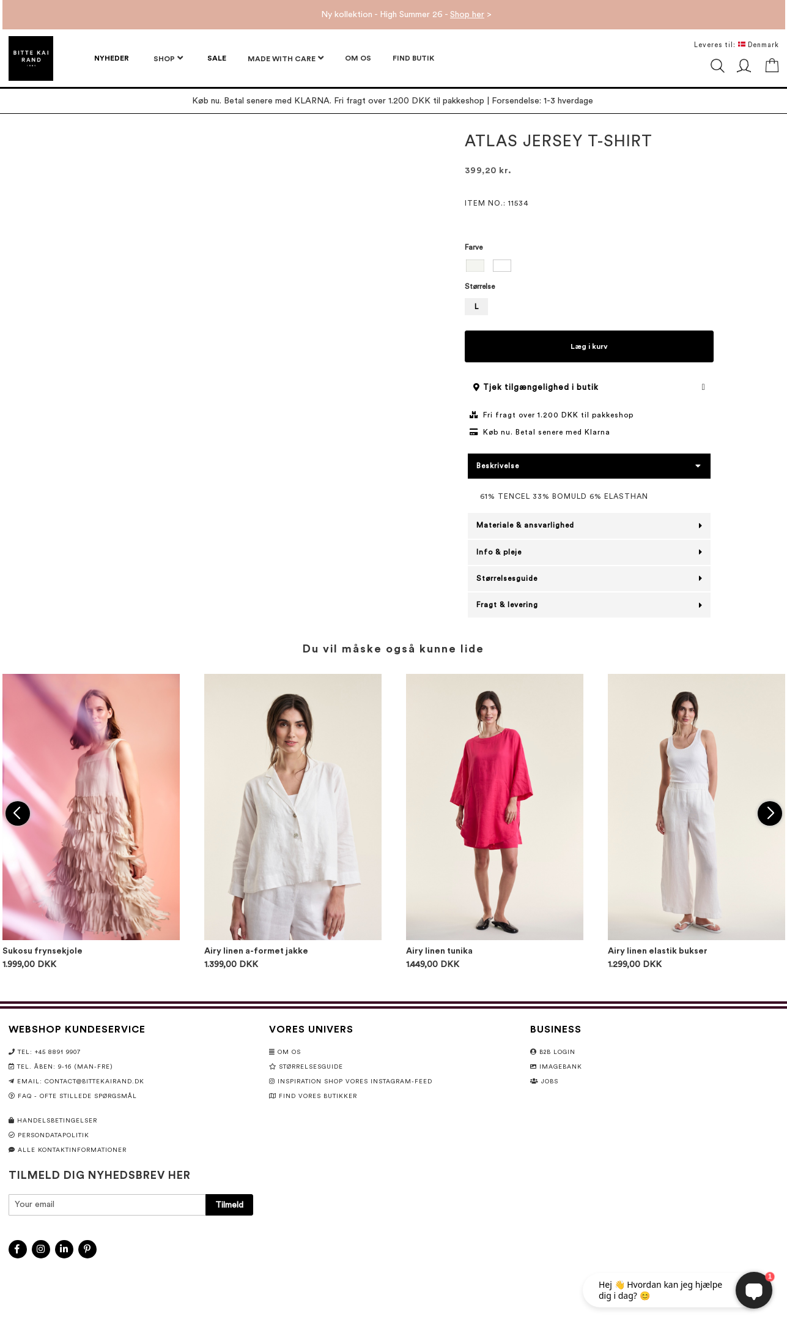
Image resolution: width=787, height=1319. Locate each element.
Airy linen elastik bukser (658, 951)
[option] (475, 265)
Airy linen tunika (439, 951)
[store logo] (31, 58)
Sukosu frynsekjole (42, 951)
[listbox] (589, 267)
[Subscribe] (229, 1205)
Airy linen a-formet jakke (256, 951)
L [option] (476, 306)
